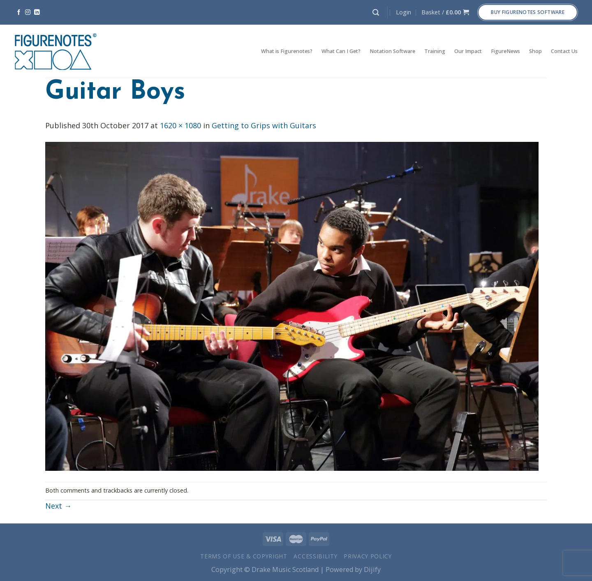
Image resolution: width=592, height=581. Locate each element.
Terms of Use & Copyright (243, 556)
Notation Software (392, 51)
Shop (535, 51)
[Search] (375, 13)
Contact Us (564, 51)
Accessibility (315, 556)
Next (58, 506)
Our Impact (468, 51)
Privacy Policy (368, 556)
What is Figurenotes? (286, 51)
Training (434, 51)
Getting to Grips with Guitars (264, 125)
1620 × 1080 (180, 125)
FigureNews (505, 51)
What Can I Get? (341, 51)
